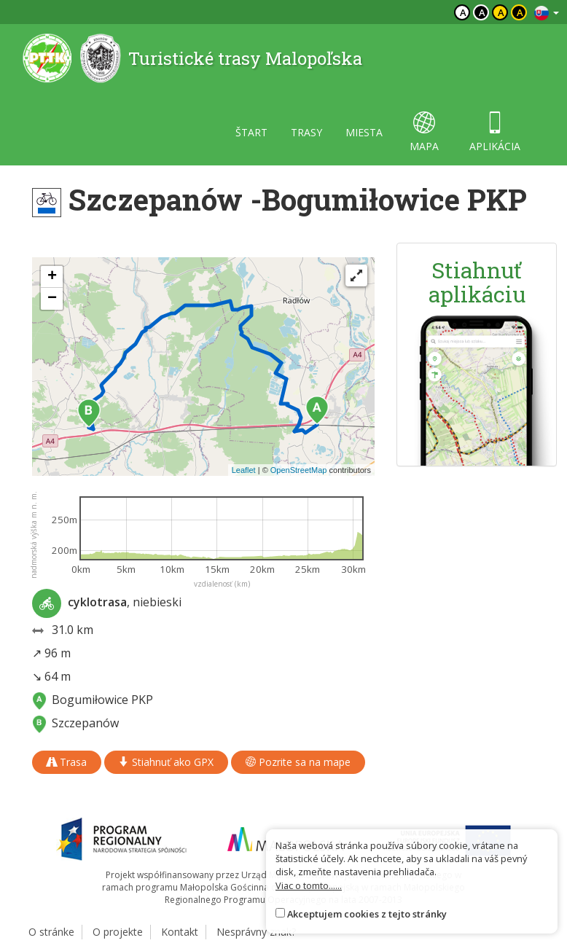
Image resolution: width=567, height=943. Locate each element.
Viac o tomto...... (308, 885)
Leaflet (244, 470)
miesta (364, 132)
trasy (306, 132)
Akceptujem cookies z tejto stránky (367, 913)
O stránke (51, 932)
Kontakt (179, 932)
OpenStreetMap (298, 470)
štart (251, 132)
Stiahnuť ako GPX (166, 762)
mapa (424, 132)
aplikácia (494, 132)
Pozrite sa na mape (298, 762)
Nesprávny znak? (256, 932)
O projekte (118, 932)
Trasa (67, 762)
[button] (317, 410)
